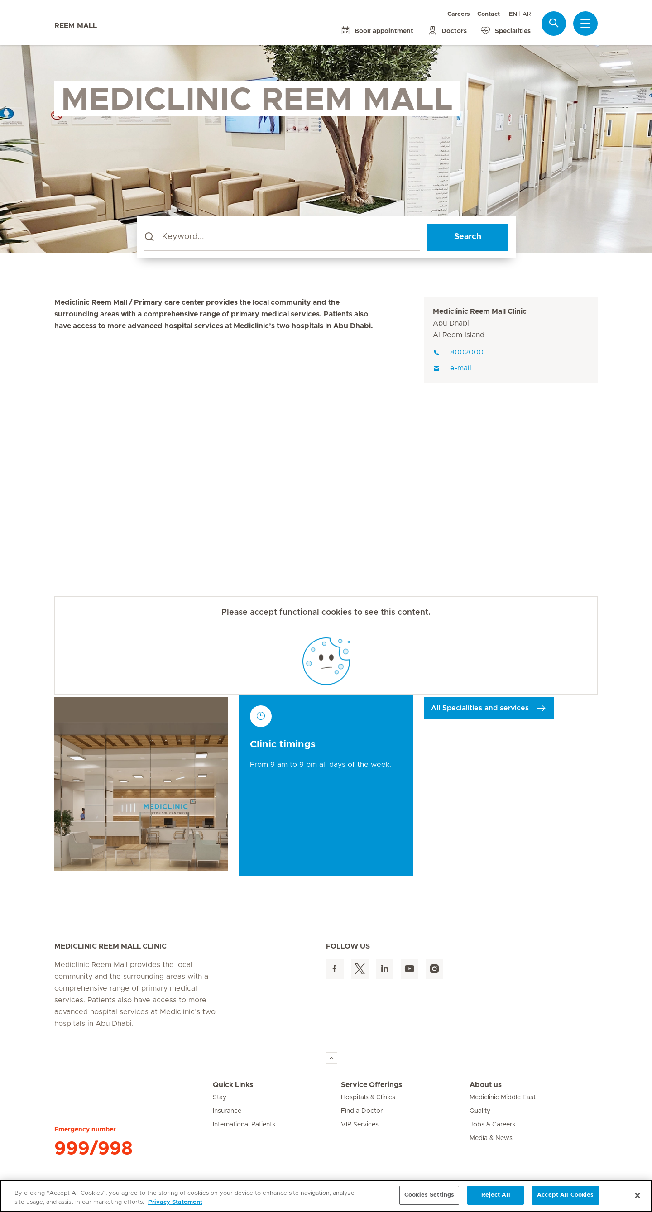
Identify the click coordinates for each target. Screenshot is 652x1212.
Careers (458, 14)
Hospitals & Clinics (368, 1097)
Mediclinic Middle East (503, 1097)
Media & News (491, 1138)
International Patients (244, 1124)
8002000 (458, 352)
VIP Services (360, 1124)
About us (486, 1084)
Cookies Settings (429, 1195)
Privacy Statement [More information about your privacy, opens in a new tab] (175, 1202)
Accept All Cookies (565, 1195)
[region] (326, 1196)
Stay (219, 1097)
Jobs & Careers (492, 1124)
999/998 (93, 1149)
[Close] (637, 1195)
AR (527, 14)
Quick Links (233, 1084)
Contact (488, 14)
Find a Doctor (362, 1111)
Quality (480, 1111)
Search (467, 237)
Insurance (227, 1111)
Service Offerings (371, 1084)
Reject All (495, 1195)
